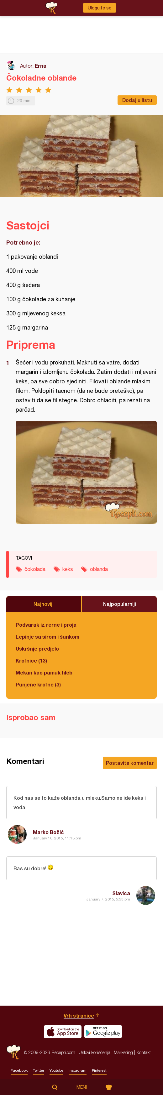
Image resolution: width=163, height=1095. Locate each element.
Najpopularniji (119, 604)
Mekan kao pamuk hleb (44, 672)
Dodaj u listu (137, 100)
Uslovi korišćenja (94, 1052)
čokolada (34, 569)
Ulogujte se (99, 7)
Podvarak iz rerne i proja (46, 625)
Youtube (56, 1070)
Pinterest (99, 1070)
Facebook (19, 1070)
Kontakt (143, 1052)
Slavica (121, 893)
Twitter (38, 1070)
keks (67, 569)
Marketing (123, 1052)
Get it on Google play (103, 1031)
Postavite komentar (130, 763)
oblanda (99, 569)
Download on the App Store (63, 1031)
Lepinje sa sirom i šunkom (47, 637)
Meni (81, 1087)
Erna (40, 66)
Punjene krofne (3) (38, 684)
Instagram (78, 1070)
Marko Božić (48, 832)
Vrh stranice (79, 1016)
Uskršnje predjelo (37, 649)
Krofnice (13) (31, 660)
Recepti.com (13, 1052)
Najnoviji (44, 604)
